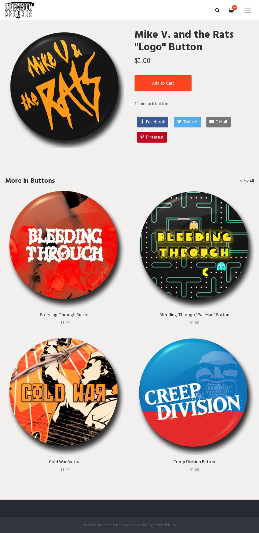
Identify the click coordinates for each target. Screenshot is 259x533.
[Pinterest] (152, 137)
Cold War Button (65, 461)
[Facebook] (153, 122)
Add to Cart (163, 83)
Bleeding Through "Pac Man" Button (194, 314)
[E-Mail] (218, 122)
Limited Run (164, 525)
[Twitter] (187, 122)
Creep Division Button (194, 461)
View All (247, 181)
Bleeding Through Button (65, 314)
